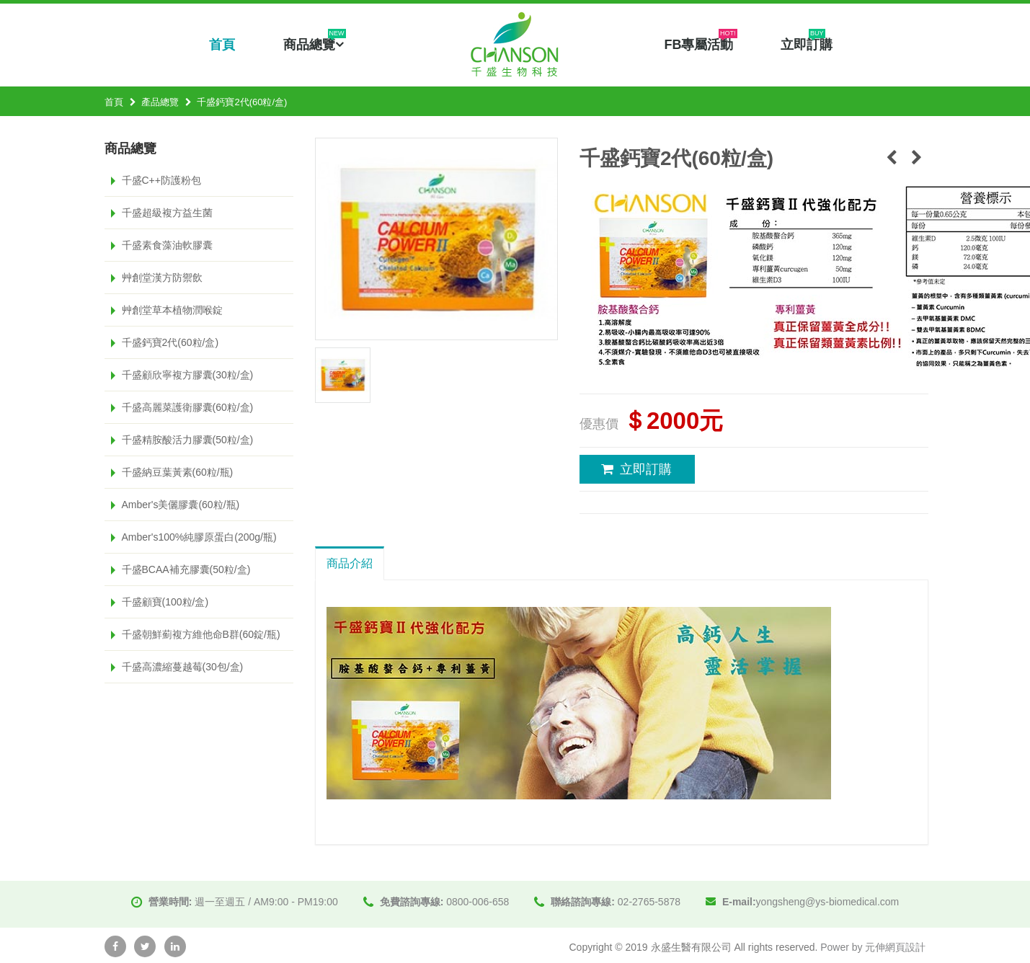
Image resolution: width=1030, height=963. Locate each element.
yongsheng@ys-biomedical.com (828, 901)
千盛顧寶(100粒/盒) (165, 602)
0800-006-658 (477, 901)
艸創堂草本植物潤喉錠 (172, 310)
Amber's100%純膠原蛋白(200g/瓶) (199, 537)
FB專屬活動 (701, 43)
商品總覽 (314, 43)
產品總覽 (160, 102)
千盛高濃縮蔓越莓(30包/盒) (183, 667)
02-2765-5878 (649, 901)
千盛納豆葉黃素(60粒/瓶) (178, 472)
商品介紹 (350, 563)
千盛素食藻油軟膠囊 (167, 245)
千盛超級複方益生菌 (167, 212)
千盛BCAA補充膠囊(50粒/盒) (186, 569)
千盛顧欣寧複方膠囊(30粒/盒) (188, 375)
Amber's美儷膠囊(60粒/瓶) (181, 504)
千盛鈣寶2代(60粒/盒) (170, 342)
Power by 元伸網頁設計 (872, 947)
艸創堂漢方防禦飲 (162, 277)
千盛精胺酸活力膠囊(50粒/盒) (188, 439)
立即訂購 (807, 43)
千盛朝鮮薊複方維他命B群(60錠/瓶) (201, 634)
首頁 (222, 44)
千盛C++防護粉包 (161, 180)
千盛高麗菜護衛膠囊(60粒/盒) (188, 407)
